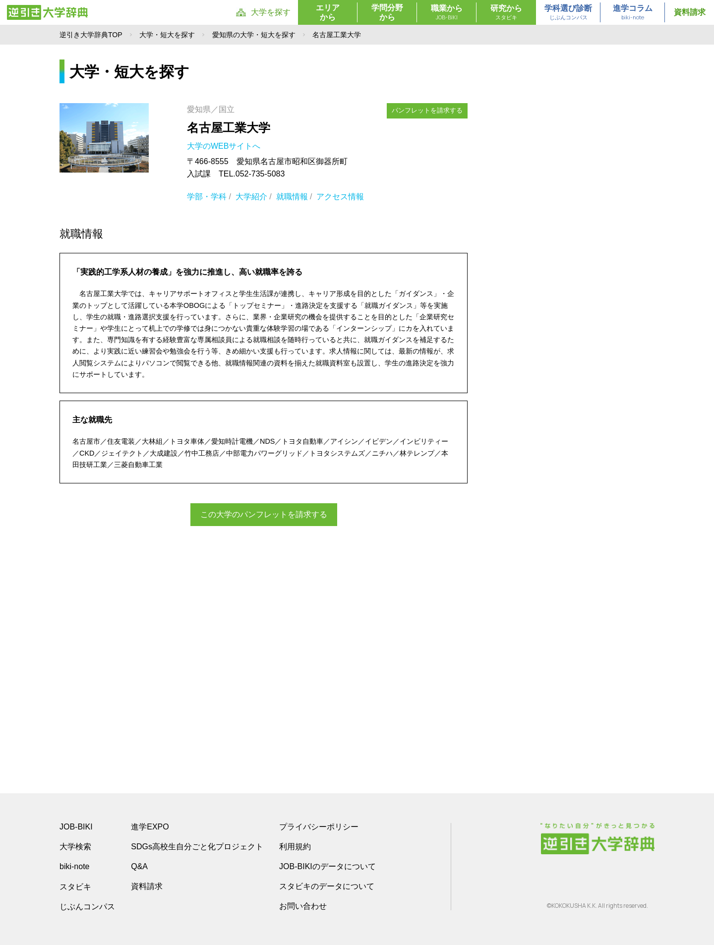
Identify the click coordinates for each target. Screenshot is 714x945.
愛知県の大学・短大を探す (254, 35)
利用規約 (295, 846)
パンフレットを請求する (427, 110)
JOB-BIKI (76, 827)
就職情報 (292, 196)
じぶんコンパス (87, 906)
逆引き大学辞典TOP (91, 35)
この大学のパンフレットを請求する (263, 514)
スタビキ (75, 886)
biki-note (74, 866)
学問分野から (387, 12)
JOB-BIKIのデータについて (327, 866)
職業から (447, 13)
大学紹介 (251, 196)
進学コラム (633, 13)
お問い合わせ (303, 906)
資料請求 (690, 12)
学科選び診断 (568, 13)
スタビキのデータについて (326, 886)
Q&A (139, 866)
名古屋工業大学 (228, 127)
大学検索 (75, 846)
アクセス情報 (340, 196)
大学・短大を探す (167, 35)
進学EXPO (150, 827)
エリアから (328, 12)
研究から (506, 13)
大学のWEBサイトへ (225, 146)
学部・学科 (207, 196)
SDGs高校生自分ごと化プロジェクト (197, 846)
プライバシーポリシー (318, 827)
